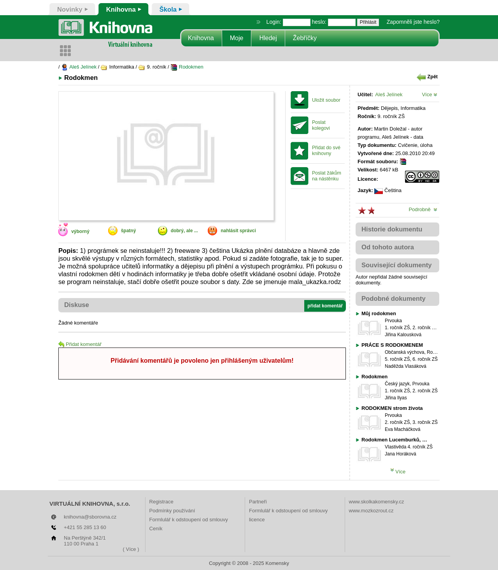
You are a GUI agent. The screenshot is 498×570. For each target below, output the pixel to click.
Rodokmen (186, 67)
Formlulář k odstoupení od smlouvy (188, 519)
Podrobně (423, 209)
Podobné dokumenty (393, 298)
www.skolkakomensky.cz (376, 502)
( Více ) (131, 549)
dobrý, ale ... (184, 230)
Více (429, 94)
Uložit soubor (326, 100)
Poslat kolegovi (321, 125)
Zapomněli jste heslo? (413, 22)
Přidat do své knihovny (326, 150)
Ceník (156, 528)
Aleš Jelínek (78, 67)
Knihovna (201, 38)
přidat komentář (325, 306)
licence (257, 519)
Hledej (268, 38)
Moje (237, 38)
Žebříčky (305, 38)
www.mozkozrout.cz (371, 511)
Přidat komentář (80, 344)
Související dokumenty (396, 265)
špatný (128, 230)
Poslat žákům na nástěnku (326, 176)
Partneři (258, 502)
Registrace (161, 502)
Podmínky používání (172, 511)
